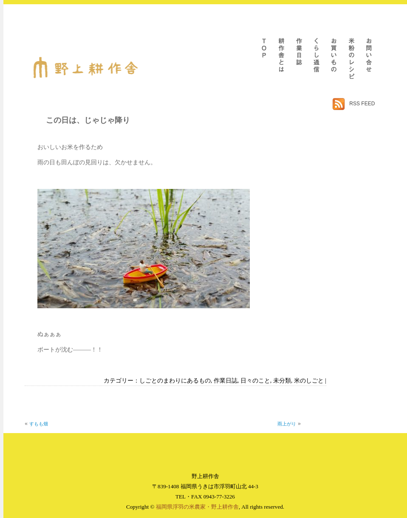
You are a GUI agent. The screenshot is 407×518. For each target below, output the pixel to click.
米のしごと (309, 380)
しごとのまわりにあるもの (175, 380)
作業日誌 (225, 380)
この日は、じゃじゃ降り (88, 120)
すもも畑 (38, 424)
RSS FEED (362, 104)
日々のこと (255, 380)
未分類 (282, 380)
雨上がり (286, 424)
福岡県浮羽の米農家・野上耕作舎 (197, 507)
